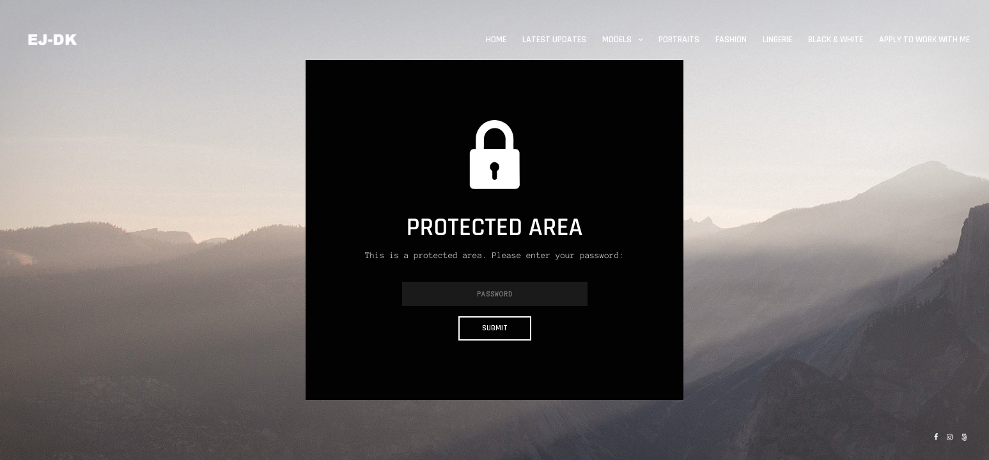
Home (496, 39)
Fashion (731, 39)
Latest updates (554, 39)
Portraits (678, 39)
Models (617, 39)
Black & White (835, 39)
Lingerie (777, 39)
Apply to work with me (924, 39)
